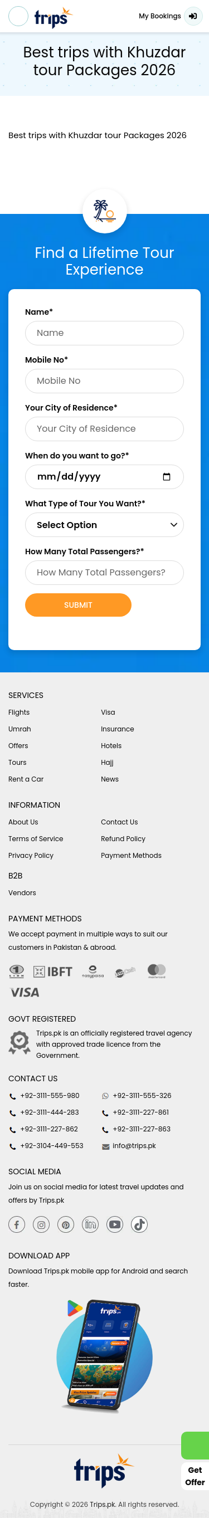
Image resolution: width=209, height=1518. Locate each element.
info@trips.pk (128, 1146)
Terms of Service (35, 838)
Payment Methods (131, 855)
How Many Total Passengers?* (84, 551)
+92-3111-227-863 (136, 1129)
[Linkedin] (90, 1224)
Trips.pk (102, 1504)
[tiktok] (139, 1224)
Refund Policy (123, 838)
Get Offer (195, 1476)
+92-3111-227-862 (43, 1129)
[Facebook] (16, 1224)
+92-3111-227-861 (135, 1112)
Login (193, 16)
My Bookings (160, 16)
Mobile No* (46, 359)
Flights (19, 712)
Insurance (117, 729)
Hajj (107, 762)
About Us (23, 822)
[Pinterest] (65, 1224)
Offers (18, 745)
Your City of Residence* (71, 407)
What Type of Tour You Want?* (85, 503)
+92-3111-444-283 (43, 1112)
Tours (17, 762)
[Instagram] (41, 1224)
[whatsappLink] (195, 1446)
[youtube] (114, 1224)
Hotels (111, 745)
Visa (108, 712)
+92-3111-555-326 (136, 1096)
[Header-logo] (54, 18)
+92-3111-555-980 (44, 1096)
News (110, 779)
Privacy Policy (31, 855)
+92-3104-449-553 (46, 1146)
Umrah (19, 729)
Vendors (22, 892)
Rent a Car (25, 779)
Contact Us (119, 822)
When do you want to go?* (77, 455)
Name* (39, 312)
